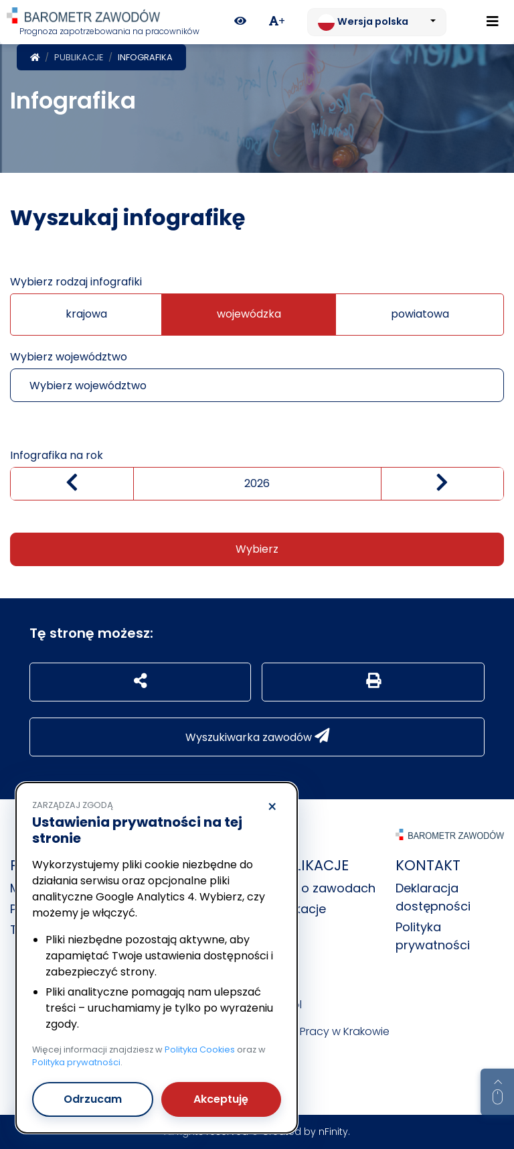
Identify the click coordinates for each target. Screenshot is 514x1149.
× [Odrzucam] (272, 807)
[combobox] (257, 385)
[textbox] (232, 386)
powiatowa (420, 314)
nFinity (333, 1131)
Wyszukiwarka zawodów (257, 736)
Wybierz (257, 549)
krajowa (86, 314)
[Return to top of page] (497, 1092)
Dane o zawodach (321, 888)
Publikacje (78, 57)
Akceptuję (220, 1099)
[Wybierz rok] (257, 483)
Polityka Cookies (200, 1049)
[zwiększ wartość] (443, 484)
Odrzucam (93, 1099)
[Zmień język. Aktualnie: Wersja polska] (377, 22)
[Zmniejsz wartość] (72, 484)
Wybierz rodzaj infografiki (76, 281)
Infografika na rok (56, 455)
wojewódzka (249, 314)
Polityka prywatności (76, 1062)
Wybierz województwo (68, 356)
